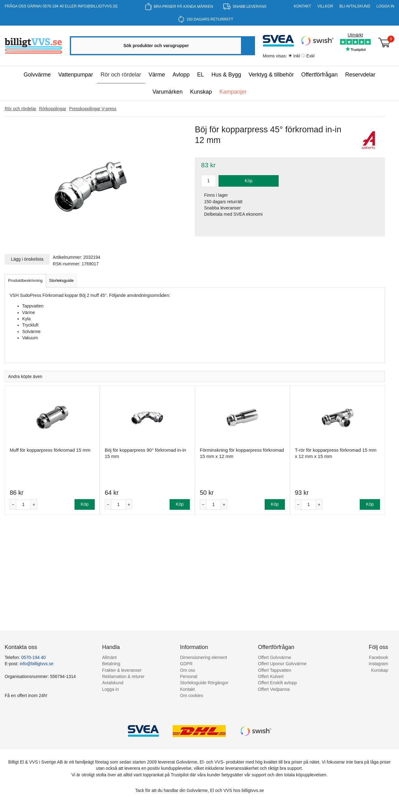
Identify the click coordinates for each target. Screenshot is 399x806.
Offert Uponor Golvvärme (282, 663)
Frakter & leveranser (122, 670)
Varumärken (167, 92)
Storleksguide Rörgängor (204, 682)
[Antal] (23, 504)
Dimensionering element (203, 657)
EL (200, 74)
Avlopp (181, 74)
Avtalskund (112, 682)
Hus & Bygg (226, 74)
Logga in (385, 6)
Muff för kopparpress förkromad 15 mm (50, 450)
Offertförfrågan (319, 74)
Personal (188, 676)
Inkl (296, 55)
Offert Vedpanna (274, 689)
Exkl (310, 55)
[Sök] (247, 45)
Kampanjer (233, 92)
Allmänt (109, 657)
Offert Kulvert (271, 676)
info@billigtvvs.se (98, 6)
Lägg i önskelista (27, 259)
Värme (157, 74)
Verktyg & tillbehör (271, 74)
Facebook (378, 657)
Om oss (187, 670)
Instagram (378, 663)
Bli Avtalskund (354, 6)
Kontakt (302, 6)
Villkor (325, 6)
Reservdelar (360, 74)
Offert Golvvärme (274, 657)
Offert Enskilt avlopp (277, 682)
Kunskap (201, 92)
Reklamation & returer (123, 676)
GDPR (186, 663)
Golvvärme (37, 74)
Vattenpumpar (75, 74)
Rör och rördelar (121, 74)
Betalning (111, 663)
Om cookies (191, 695)
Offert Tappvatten (274, 670)
